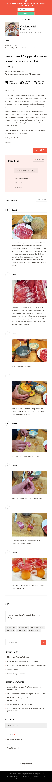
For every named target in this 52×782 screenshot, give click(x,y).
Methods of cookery (14, 740)
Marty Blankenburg (14, 698)
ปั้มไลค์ (9, 704)
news (9, 744)
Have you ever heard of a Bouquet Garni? (22, 661)
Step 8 (14, 553)
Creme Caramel (13, 670)
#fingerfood (10, 630)
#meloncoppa (21, 630)
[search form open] (29, 20)
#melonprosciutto (34, 630)
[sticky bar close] (26, 1)
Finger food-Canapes (21, 74)
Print (41, 150)
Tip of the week (13, 748)
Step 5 (14, 423)
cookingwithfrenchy (19, 71)
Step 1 (14, 210)
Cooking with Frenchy (28, 28)
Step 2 (14, 275)
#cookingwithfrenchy (37, 627)
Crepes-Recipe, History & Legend (19, 674)
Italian (39, 74)
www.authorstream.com (16, 694)
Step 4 (14, 376)
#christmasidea (11, 627)
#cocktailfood (23, 627)
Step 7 (14, 508)
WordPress (33, 779)
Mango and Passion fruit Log (18, 657)
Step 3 (14, 334)
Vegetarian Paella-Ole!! (36, 694)
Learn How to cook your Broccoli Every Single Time (26, 665)
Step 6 (14, 466)
